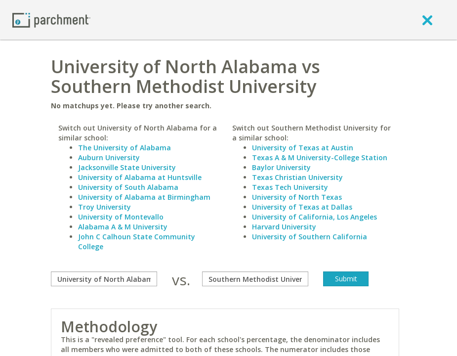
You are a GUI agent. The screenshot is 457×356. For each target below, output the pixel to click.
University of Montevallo (121, 217)
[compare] (104, 278)
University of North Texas (297, 197)
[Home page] (51, 19)
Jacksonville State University (127, 167)
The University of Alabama (124, 147)
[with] (255, 278)
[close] (427, 20)
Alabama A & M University (122, 226)
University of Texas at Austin (302, 147)
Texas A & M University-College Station (319, 157)
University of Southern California (309, 236)
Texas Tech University (290, 187)
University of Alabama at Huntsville (140, 177)
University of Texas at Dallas (302, 207)
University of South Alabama (128, 187)
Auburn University (109, 157)
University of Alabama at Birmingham (144, 197)
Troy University (104, 207)
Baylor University (281, 167)
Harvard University (284, 226)
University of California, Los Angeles (314, 217)
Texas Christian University (297, 177)
